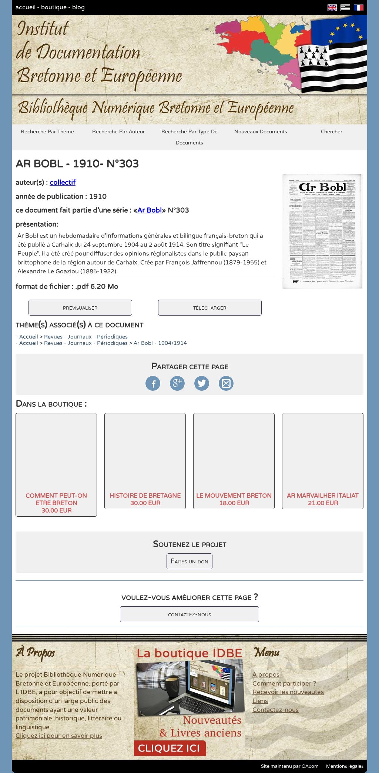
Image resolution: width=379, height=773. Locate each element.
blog (78, 7)
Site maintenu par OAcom (290, 766)
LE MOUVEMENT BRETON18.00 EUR (234, 499)
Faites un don (189, 561)
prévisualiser (80, 307)
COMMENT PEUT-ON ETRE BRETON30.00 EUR (56, 503)
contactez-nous (189, 614)
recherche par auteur (118, 132)
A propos (265, 675)
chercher (331, 132)
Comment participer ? (284, 683)
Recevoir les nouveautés (288, 692)
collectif (63, 183)
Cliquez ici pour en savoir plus (59, 736)
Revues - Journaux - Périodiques (86, 337)
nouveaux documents (260, 132)
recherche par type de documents (189, 137)
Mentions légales (344, 766)
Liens (260, 701)
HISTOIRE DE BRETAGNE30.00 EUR (145, 499)
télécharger (210, 307)
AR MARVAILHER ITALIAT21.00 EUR (323, 499)
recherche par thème (47, 132)
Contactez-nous (275, 710)
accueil (26, 7)
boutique (54, 7)
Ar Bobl (149, 210)
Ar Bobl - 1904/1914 (160, 343)
